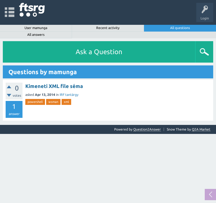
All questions (180, 28)
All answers (35, 34)
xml (66, 101)
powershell (35, 101)
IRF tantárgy (69, 94)
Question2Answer (147, 129)
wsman (53, 101)
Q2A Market (201, 129)
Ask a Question (99, 52)
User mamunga (35, 28)
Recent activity (108, 28)
